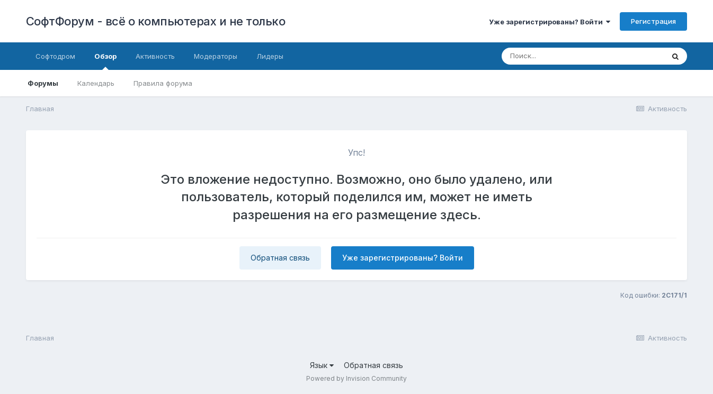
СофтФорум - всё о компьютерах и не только (156, 21)
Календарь (95, 83)
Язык (322, 365)
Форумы (43, 83)
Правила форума (162, 83)
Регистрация (653, 21)
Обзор (105, 61)
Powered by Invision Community (356, 378)
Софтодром (55, 56)
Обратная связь (280, 257)
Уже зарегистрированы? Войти (549, 21)
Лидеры (269, 56)
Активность (155, 56)
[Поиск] (562, 56)
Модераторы (215, 56)
